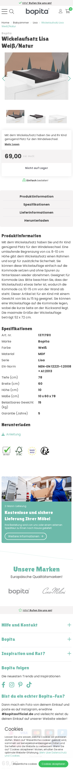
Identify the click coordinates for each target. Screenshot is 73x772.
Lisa (35, 22)
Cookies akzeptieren (53, 764)
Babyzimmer (21, 22)
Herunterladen (36, 220)
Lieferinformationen (36, 212)
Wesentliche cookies (25, 764)
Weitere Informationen (25, 536)
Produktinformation (37, 196)
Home (5, 22)
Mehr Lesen (12, 144)
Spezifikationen (36, 204)
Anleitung (11, 434)
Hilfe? (37, 3)
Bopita (6, 33)
